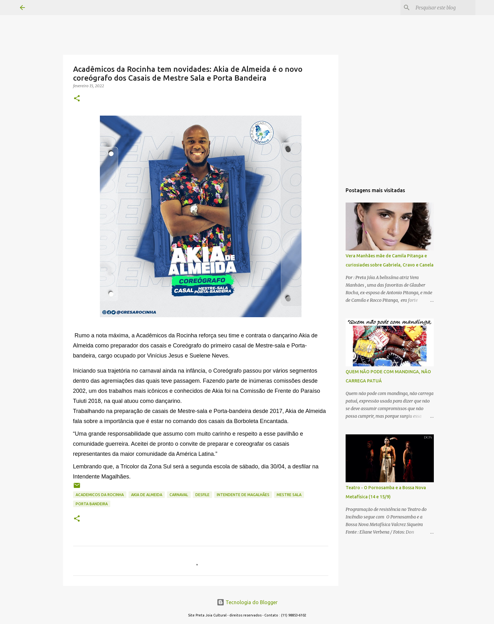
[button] (77, 98)
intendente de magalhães (243, 495)
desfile (202, 495)
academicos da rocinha (100, 495)
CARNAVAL (178, 495)
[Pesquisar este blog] (442, 7)
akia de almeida (146, 495)
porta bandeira (92, 504)
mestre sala (289, 495)
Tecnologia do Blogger (247, 602)
